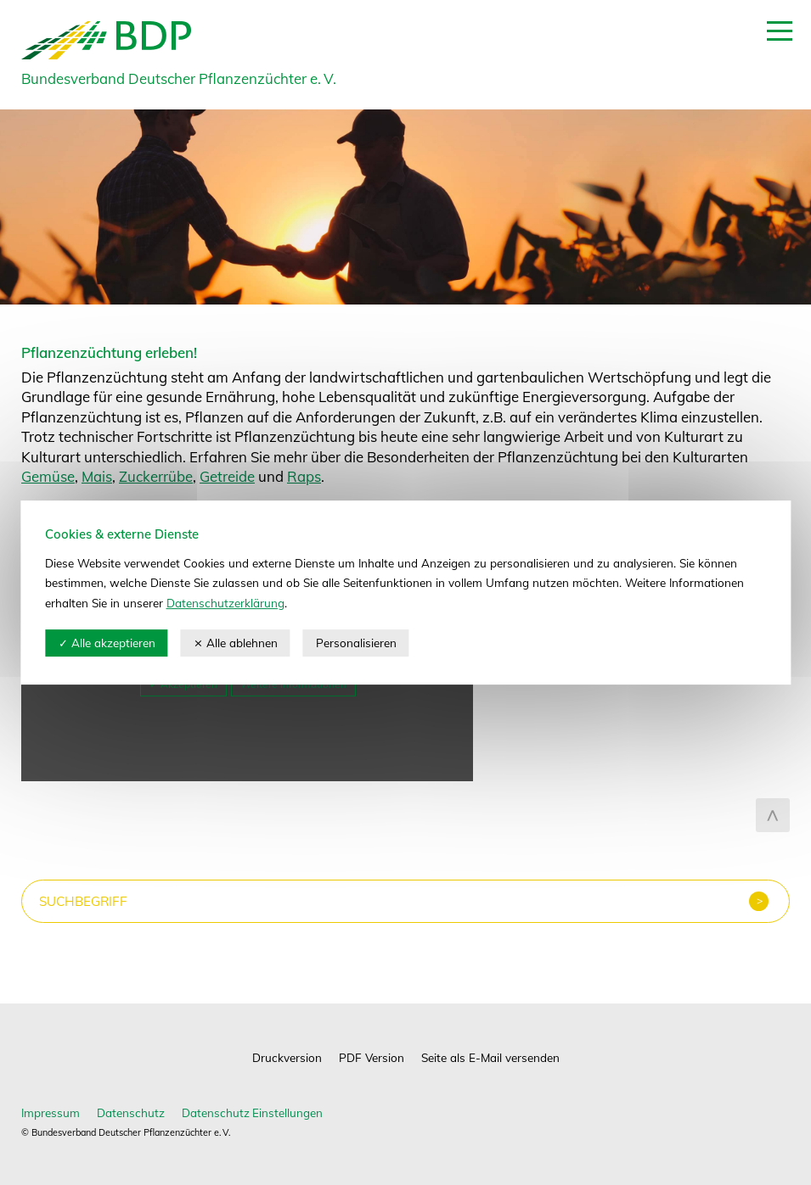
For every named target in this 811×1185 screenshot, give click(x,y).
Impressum (50, 1112)
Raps (304, 476)
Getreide (227, 476)
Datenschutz (131, 1112)
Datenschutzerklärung (225, 602)
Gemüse (48, 476)
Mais (97, 476)
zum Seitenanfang (773, 815)
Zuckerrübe (156, 476)
